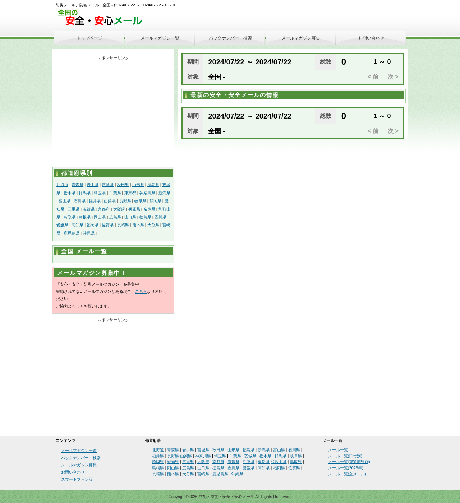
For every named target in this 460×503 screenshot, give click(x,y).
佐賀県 (108, 225)
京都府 (104, 209)
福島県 (153, 185)
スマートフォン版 (77, 479)
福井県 (95, 201)
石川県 (80, 201)
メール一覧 (338, 450)
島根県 (85, 217)
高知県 (77, 225)
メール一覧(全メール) (347, 474)
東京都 (130, 193)
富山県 (64, 201)
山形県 (138, 185)
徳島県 (145, 217)
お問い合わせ (371, 38)
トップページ (89, 38)
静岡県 (155, 201)
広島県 (115, 217)
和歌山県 (278, 462)
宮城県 (108, 185)
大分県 (153, 225)
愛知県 (173, 462)
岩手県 (92, 185)
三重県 (73, 209)
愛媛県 (62, 225)
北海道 (62, 185)
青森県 (77, 185)
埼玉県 (100, 193)
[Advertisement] (113, 113)
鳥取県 (69, 217)
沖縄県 (89, 233)
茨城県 (250, 456)
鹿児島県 (71, 233)
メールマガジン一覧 (160, 38)
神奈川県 (147, 193)
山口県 (130, 217)
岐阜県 (140, 201)
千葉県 (115, 193)
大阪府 (119, 209)
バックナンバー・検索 (230, 38)
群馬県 (85, 193)
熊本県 (138, 225)
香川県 (160, 217)
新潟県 (164, 193)
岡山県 (100, 217)
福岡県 (92, 225)
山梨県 (110, 201)
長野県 (125, 201)
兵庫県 (134, 209)
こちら (141, 291)
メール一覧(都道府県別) (349, 462)
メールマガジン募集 (300, 38)
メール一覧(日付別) (345, 456)
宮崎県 (203, 474)
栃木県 (69, 193)
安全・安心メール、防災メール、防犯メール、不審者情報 (102, 18)
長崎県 (123, 225)
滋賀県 (89, 209)
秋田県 (123, 185)
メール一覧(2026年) (345, 468)
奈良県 (149, 209)
